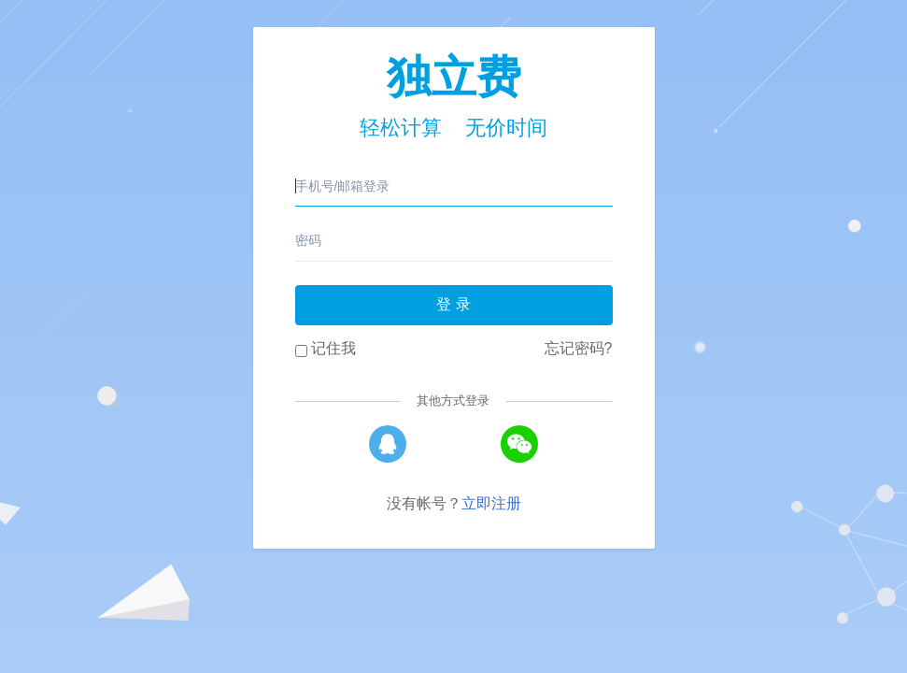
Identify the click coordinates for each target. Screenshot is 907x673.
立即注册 (491, 503)
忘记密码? (579, 348)
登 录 (453, 304)
